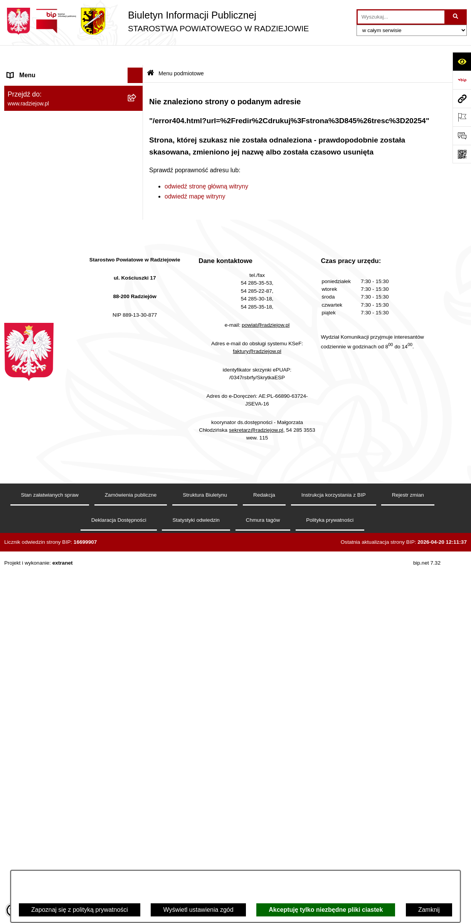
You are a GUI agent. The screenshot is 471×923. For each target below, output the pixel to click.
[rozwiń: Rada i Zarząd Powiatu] (137, 112)
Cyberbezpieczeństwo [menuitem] (37, 532)
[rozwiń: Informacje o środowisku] (137, 300)
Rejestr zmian (408, 862)
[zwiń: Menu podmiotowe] (137, 71)
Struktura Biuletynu (205, 862)
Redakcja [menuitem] (20, 229)
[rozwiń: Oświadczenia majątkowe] (137, 173)
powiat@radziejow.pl (265, 692)
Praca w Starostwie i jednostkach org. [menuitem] (58, 285)
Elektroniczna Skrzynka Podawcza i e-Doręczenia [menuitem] (59, 345)
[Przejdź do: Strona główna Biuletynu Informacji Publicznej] (150, 53)
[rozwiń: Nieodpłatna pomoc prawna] (137, 455)
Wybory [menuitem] (17, 424)
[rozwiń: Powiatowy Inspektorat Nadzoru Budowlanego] (137, 316)
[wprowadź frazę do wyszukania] (401, 17)
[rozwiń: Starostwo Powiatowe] (137, 132)
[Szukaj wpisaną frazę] (456, 17)
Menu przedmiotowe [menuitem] (35, 213)
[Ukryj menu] (135, 55)
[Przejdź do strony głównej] (156, 21)
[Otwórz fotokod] (461, 154)
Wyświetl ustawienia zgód (198, 909)
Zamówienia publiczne (131, 862)
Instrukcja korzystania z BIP (333, 862)
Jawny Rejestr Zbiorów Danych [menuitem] (50, 516)
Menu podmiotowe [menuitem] (32, 71)
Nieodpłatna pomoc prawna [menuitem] (44, 454)
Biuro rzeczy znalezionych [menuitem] (43, 439)
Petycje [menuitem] (17, 470)
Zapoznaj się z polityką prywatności (79, 909)
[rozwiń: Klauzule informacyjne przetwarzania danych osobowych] (137, 260)
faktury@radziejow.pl (257, 718)
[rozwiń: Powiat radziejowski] (137, 91)
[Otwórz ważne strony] (461, 117)
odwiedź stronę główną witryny (206, 166)
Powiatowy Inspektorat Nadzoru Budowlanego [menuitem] (50, 320)
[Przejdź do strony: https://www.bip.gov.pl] (461, 80)
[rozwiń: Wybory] (137, 424)
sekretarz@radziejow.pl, (257, 797)
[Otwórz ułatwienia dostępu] (461, 61)
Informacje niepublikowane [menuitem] (43, 501)
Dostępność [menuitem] (23, 547)
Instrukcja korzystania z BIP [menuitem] (45, 244)
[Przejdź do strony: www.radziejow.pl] (461, 98)
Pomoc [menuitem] (17, 485)
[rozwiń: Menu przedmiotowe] (137, 214)
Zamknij (429, 909)
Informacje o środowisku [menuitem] (40, 300)
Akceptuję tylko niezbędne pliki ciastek (326, 909)
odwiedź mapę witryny (195, 176)
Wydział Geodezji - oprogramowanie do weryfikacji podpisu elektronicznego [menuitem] (61, 370)
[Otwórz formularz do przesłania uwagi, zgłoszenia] (461, 135)
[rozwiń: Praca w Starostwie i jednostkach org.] (137, 285)
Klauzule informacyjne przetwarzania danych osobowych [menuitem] (57, 265)
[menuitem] (73, 91)
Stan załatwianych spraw (50, 862)
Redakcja (264, 862)
